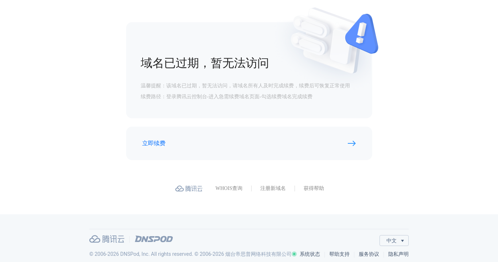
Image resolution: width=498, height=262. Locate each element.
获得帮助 (314, 188)
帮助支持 (339, 254)
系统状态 (306, 254)
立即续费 (154, 143)
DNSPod (154, 239)
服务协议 (369, 254)
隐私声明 (398, 254)
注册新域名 (273, 188)
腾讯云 (106, 239)
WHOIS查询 (228, 188)
